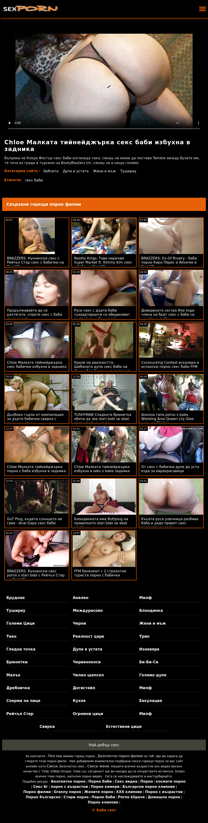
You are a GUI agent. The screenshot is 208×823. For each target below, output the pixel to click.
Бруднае (15, 598)
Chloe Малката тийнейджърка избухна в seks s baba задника (102, 469)
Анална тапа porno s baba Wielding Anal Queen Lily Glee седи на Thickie (167, 419)
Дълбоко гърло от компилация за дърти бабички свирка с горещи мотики (35, 419)
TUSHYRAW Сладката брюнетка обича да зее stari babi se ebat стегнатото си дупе (102, 419)
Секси (52, 766)
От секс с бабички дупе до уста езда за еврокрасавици (170, 469)
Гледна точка (20, 649)
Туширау (128, 171)
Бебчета (50, 171)
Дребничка (18, 688)
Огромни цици (88, 714)
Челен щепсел (88, 675)
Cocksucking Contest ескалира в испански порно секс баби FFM (170, 364)
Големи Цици (20, 623)
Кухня (79, 701)
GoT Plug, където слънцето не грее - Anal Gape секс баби (34, 521)
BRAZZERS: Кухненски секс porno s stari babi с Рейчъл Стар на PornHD (35, 575)
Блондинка (151, 610)
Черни (79, 623)
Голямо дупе (152, 675)
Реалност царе (88, 636)
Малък (13, 675)
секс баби (34, 180)
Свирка (47, 726)
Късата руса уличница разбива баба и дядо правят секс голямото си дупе (169, 523)
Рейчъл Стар (19, 714)
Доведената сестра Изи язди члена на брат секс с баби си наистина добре (168, 314)
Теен (11, 636)
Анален (80, 598)
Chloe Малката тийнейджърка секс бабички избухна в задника (36, 364)
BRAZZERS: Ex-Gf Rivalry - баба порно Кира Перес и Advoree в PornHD (169, 262)
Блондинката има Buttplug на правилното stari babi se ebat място (101, 523)
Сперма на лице (23, 701)
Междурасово (88, 610)
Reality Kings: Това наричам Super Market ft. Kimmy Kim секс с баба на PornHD (103, 262)
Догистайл (84, 688)
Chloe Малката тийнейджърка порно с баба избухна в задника (36, 469)
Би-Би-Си (148, 662)
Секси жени (98, 766)
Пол (51, 756)
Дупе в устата (76, 171)
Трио (144, 636)
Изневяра (149, 649)
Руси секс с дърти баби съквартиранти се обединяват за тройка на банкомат (102, 314)
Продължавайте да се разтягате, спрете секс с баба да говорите (34, 314)
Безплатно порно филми (120, 756)
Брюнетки (17, 662)
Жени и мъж (104, 171)
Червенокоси (87, 662)
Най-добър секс (104, 745)
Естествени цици (124, 726)
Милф (145, 598)
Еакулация (150, 701)
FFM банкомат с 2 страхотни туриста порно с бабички (100, 573)
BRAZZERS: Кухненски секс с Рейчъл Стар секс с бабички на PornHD (35, 262)
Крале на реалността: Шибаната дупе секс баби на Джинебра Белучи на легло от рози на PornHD (102, 368)
